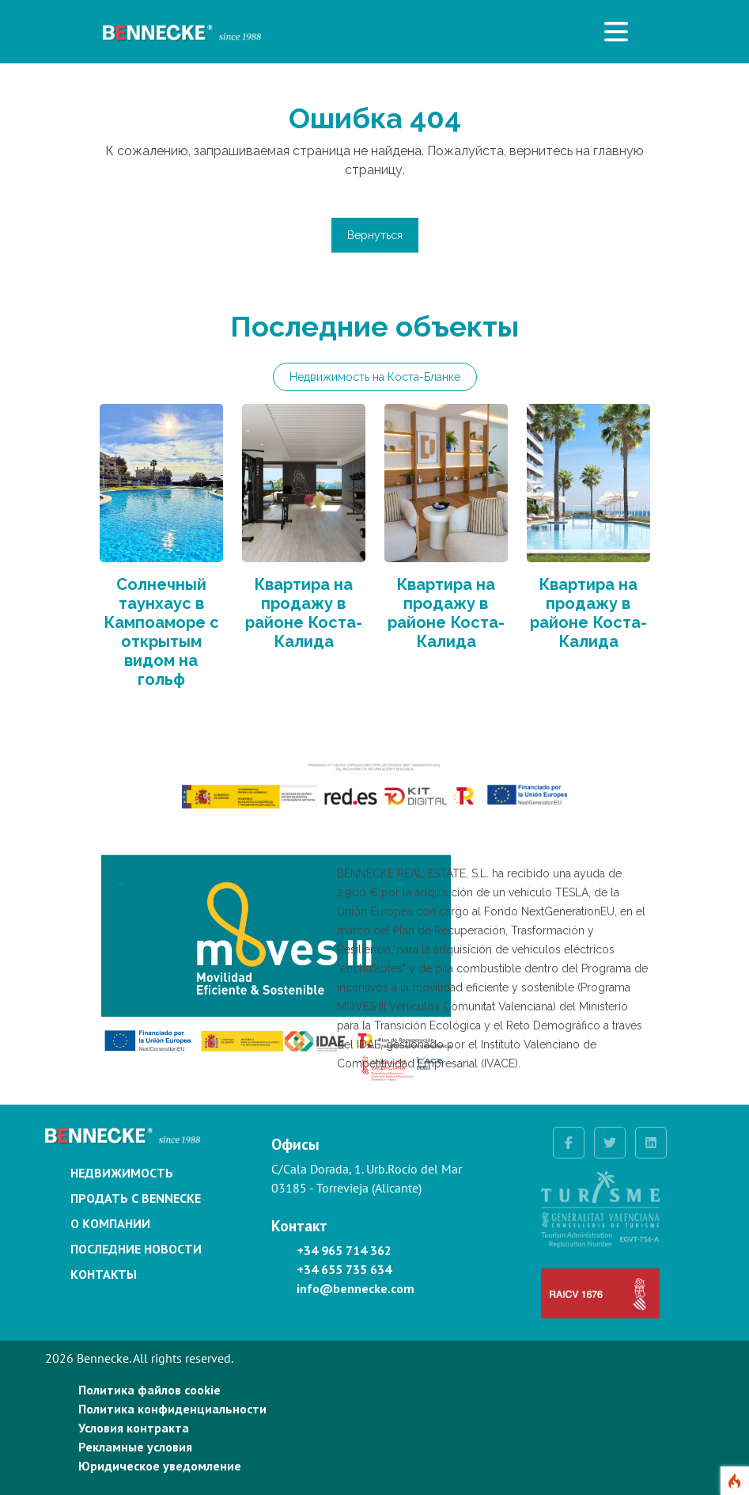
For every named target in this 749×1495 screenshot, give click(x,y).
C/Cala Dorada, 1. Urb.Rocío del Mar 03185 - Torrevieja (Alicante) (366, 1178)
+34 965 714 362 (344, 1250)
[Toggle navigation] (616, 32)
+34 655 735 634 (344, 1269)
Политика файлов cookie (149, 1390)
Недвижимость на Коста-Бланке (374, 377)
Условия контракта (133, 1428)
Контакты (103, 1274)
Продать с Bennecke (135, 1198)
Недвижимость (121, 1173)
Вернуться (375, 235)
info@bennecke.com (355, 1288)
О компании (110, 1223)
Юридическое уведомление (159, 1466)
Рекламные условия (135, 1447)
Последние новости (136, 1249)
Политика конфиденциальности (172, 1409)
